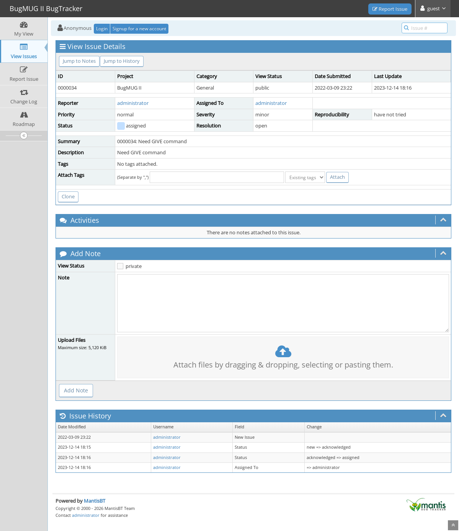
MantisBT (94, 500)
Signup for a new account (139, 28)
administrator (133, 103)
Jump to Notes (79, 60)
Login (102, 28)
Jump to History (122, 60)
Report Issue (389, 8)
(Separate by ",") (133, 177)
